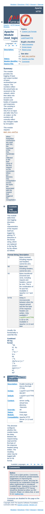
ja (9, 45)
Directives (21, 4)
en (15, 43)
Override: (11, 410)
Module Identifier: (11, 61)
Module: (11, 415)
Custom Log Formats (29, 31)
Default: (11, 396)
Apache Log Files (28, 59)
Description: (9, 50)
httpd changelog (27, 44)
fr (6, 45)
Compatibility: (13, 417)
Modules (13, 4)
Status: (7, 59)
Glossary (33, 4)
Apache (6, 25)
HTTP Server (15, 25)
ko (13, 45)
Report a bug (26, 50)
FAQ (27, 4)
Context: (11, 401)
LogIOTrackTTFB (27, 38)
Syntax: (11, 391)
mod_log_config (11, 132)
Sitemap (40, 4)
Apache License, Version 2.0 (27, 505)
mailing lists (19, 494)
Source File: (9, 64)
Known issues (27, 47)
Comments (26, 61)
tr (17, 45)
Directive (13, 380)
